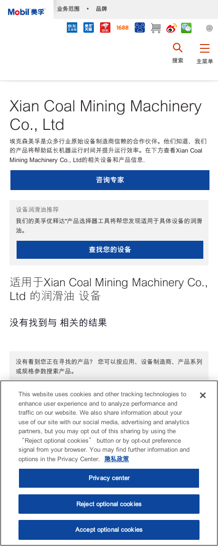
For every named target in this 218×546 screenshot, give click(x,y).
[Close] (202, 395)
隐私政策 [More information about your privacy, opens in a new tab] (116, 459)
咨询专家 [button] (110, 180)
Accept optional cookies (109, 529)
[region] (109, 463)
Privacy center (109, 478)
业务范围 (68, 9)
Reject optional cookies (109, 504)
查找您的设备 (110, 250)
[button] (204, 59)
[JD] (105, 28)
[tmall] (88, 28)
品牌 (101, 9)
